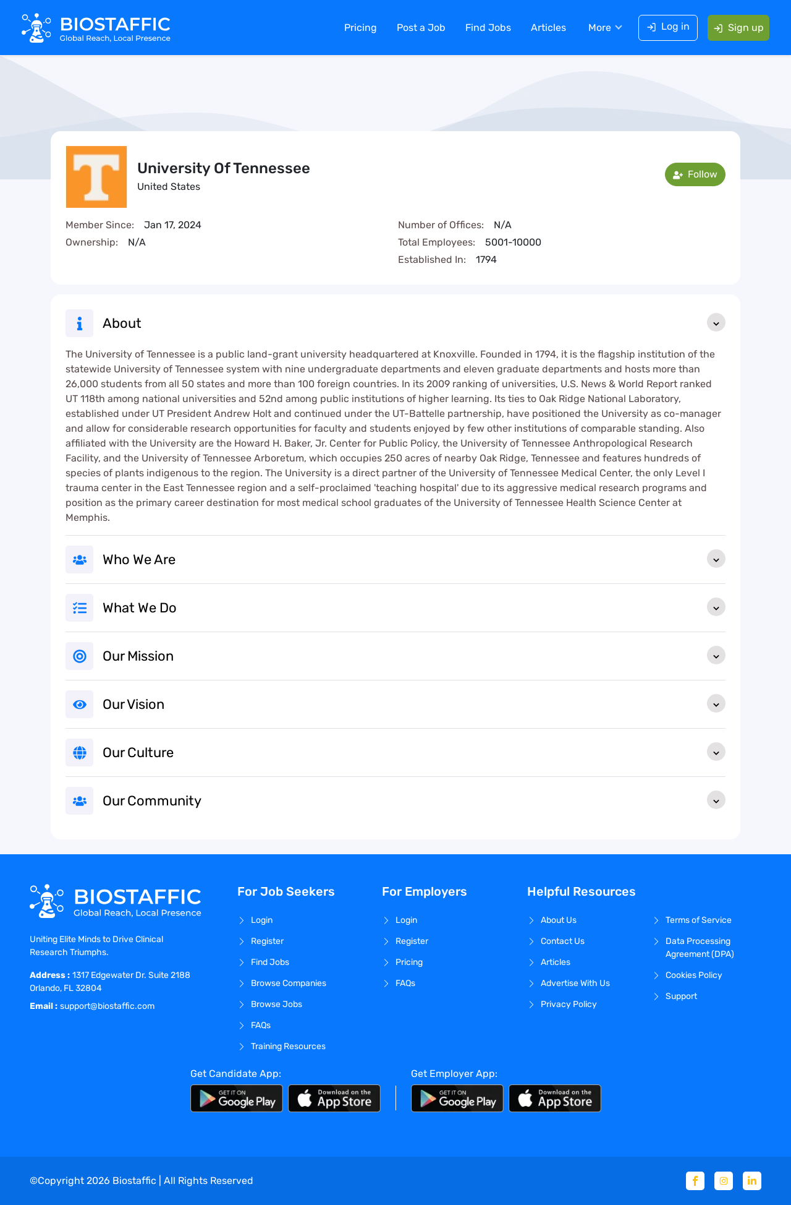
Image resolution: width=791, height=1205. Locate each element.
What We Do (414, 607)
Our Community (414, 800)
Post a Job (420, 27)
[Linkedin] (752, 1181)
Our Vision (414, 703)
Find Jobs (487, 27)
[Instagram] (723, 1181)
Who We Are (414, 558)
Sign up (738, 27)
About (414, 322)
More (599, 27)
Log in (667, 26)
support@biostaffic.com (107, 1006)
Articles (547, 27)
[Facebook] (695, 1181)
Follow (695, 174)
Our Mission (414, 655)
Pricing (360, 27)
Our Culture (414, 751)
